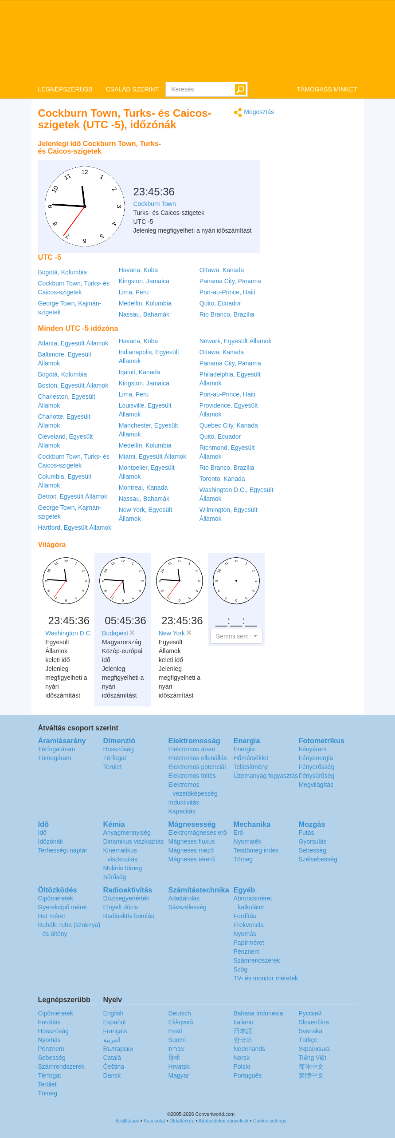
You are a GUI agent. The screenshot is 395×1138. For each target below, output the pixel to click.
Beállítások (127, 1120)
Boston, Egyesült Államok (73, 385)
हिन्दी (174, 1057)
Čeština (113, 1066)
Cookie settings (269, 1120)
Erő (238, 832)
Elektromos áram (191, 749)
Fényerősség (317, 766)
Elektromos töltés (192, 775)
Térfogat (114, 757)
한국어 (243, 1039)
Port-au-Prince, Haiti (227, 292)
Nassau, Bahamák (144, 314)
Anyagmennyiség (127, 832)
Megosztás (254, 112)
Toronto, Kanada (222, 478)
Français (115, 1031)
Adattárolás (184, 898)
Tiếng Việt (313, 1057)
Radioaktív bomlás (128, 916)
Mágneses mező (191, 850)
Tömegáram (54, 757)
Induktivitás (183, 802)
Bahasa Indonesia (258, 1013)
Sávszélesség (187, 907)
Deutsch (179, 1013)
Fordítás (245, 916)
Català (112, 1057)
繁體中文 (311, 1075)
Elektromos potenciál (197, 766)
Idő (42, 832)
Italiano (244, 1022)
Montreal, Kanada (143, 487)
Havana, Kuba (138, 270)
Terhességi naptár (62, 850)
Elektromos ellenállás (197, 757)
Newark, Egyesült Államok (235, 341)
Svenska (311, 1031)
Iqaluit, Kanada (139, 372)
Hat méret (51, 916)
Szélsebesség (318, 859)
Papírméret (249, 942)
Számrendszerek (257, 960)
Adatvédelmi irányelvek (224, 1120)
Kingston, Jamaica (144, 281)
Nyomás (245, 933)
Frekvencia (249, 924)
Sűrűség (114, 876)
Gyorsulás (313, 841)
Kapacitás (182, 811)
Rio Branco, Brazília (226, 314)
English (113, 1013)
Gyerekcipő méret (62, 907)
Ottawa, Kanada (221, 270)
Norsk (242, 1057)
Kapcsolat (154, 1120)
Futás (306, 832)
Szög (241, 969)
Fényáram (313, 749)
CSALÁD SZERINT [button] (132, 89)
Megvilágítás (316, 784)
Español (114, 1022)
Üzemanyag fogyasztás (266, 775)
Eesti (175, 1031)
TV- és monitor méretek (266, 978)
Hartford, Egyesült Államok (75, 527)
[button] (236, 636)
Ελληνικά (180, 1022)
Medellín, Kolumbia (145, 303)
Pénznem (247, 951)
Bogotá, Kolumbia (62, 272)
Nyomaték (248, 841)
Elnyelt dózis (120, 907)
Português (248, 1075)
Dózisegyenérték (126, 898)
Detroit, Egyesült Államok (72, 496)
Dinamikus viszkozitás (133, 841)
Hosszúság (118, 749)
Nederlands (250, 1048)
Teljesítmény (251, 766)
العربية (112, 1039)
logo (197, 40)
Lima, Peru (134, 292)
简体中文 (311, 1066)
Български (118, 1048)
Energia (244, 749)
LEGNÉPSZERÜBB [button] (65, 89)
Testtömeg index (256, 850)
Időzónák (50, 841)
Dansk (112, 1075)
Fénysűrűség (317, 775)
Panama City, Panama (230, 281)
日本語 (243, 1031)
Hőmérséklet (251, 757)
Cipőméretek (55, 898)
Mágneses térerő (191, 859)
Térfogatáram (56, 749)
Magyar (178, 1075)
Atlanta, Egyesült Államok (73, 343)
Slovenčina (314, 1022)
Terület (112, 766)
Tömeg (243, 859)
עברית (176, 1048)
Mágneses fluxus (191, 841)
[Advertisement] (218, 157)
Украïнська (314, 1048)
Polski (242, 1066)
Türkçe (308, 1039)
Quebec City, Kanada (228, 425)
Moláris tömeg (122, 868)
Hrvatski (179, 1066)
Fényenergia (316, 757)
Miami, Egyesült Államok (153, 456)
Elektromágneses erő (197, 832)
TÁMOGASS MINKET (327, 89)
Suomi (177, 1039)
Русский (310, 1013)
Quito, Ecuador (220, 303)
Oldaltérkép (181, 1120)
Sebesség (312, 850)
